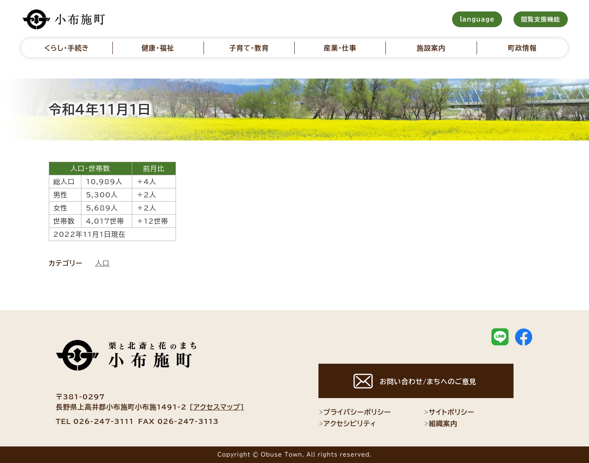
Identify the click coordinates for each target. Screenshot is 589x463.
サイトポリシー (449, 412)
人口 (102, 263)
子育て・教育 (249, 48)
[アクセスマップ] (216, 407)
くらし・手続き (66, 48)
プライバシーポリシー (354, 412)
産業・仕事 (340, 48)
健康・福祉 (158, 48)
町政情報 (522, 48)
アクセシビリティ (347, 423)
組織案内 (441, 423)
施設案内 (431, 48)
